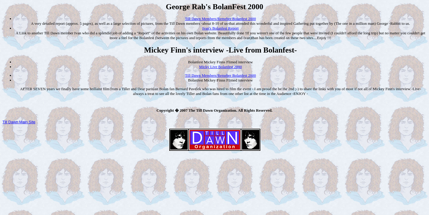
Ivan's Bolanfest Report (220, 28)
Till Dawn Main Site (18, 122)
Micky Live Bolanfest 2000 (220, 66)
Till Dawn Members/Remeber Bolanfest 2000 (220, 18)
